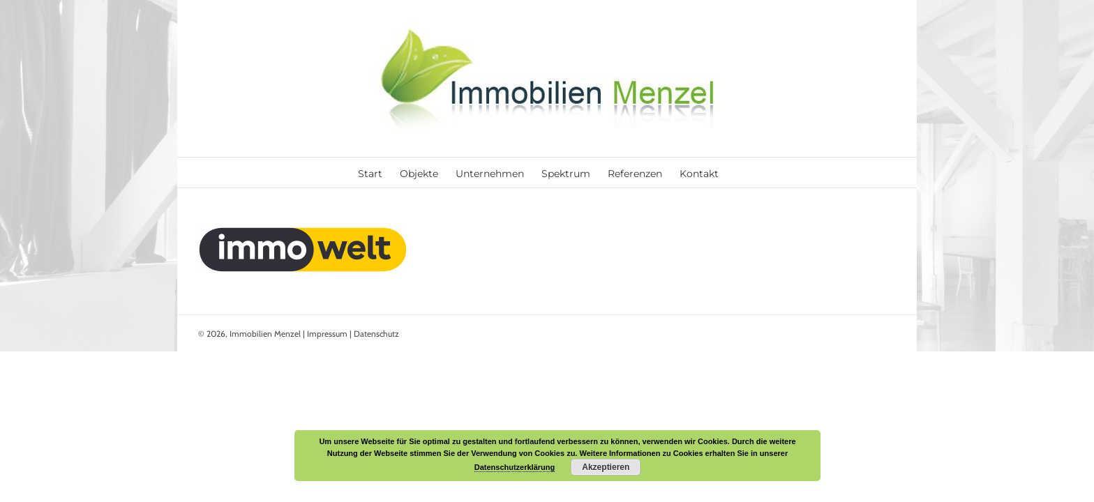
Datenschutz (376, 333)
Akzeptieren (605, 467)
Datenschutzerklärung (514, 467)
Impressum (327, 333)
